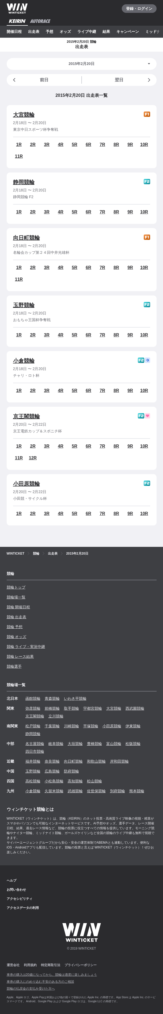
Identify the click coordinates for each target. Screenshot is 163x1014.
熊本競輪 (136, 791)
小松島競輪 (54, 781)
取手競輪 (71, 708)
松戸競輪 (32, 726)
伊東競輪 (133, 726)
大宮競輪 (24, 115)
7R (102, 144)
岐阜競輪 (55, 744)
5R (74, 144)
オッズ (65, 31)
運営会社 (13, 965)
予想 (49, 31)
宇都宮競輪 (92, 708)
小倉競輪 (24, 361)
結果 (106, 31)
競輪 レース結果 (20, 656)
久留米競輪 (54, 791)
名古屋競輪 (34, 744)
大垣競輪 (75, 744)
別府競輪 (117, 791)
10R (144, 144)
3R (46, 144)
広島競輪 (52, 771)
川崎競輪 (71, 726)
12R (33, 458)
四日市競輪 (34, 751)
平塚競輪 (90, 726)
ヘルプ (11, 880)
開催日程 (14, 31)
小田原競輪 (26, 484)
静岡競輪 (24, 182)
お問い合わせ (16, 890)
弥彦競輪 (32, 708)
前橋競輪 (52, 708)
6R (88, 144)
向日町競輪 (26, 238)
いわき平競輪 (75, 698)
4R (60, 144)
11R (19, 156)
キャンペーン (127, 31)
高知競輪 (75, 781)
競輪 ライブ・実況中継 (26, 646)
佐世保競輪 (96, 791)
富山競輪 (113, 744)
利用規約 (30, 965)
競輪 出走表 (16, 617)
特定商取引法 (50, 965)
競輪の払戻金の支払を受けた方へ (31, 988)
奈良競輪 (52, 761)
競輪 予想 (15, 627)
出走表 (33, 31)
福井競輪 (32, 761)
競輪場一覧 (16, 597)
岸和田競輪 (119, 761)
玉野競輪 (24, 305)
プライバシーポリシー (81, 965)
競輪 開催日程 (18, 607)
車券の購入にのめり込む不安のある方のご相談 (40, 982)
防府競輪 (71, 771)
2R (32, 144)
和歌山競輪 (96, 761)
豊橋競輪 (94, 744)
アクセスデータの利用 (23, 908)
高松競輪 (32, 781)
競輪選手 (14, 666)
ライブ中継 (86, 31)
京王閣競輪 (26, 416)
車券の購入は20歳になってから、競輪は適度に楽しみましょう (52, 975)
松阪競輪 (133, 744)
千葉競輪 (52, 726)
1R (18, 144)
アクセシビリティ (19, 899)
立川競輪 (55, 716)
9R (130, 144)
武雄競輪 (75, 791)
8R (116, 144)
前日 (29, 80)
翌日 (133, 80)
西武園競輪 (135, 708)
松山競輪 (94, 781)
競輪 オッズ (16, 637)
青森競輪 (52, 698)
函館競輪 (32, 698)
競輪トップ (16, 587)
